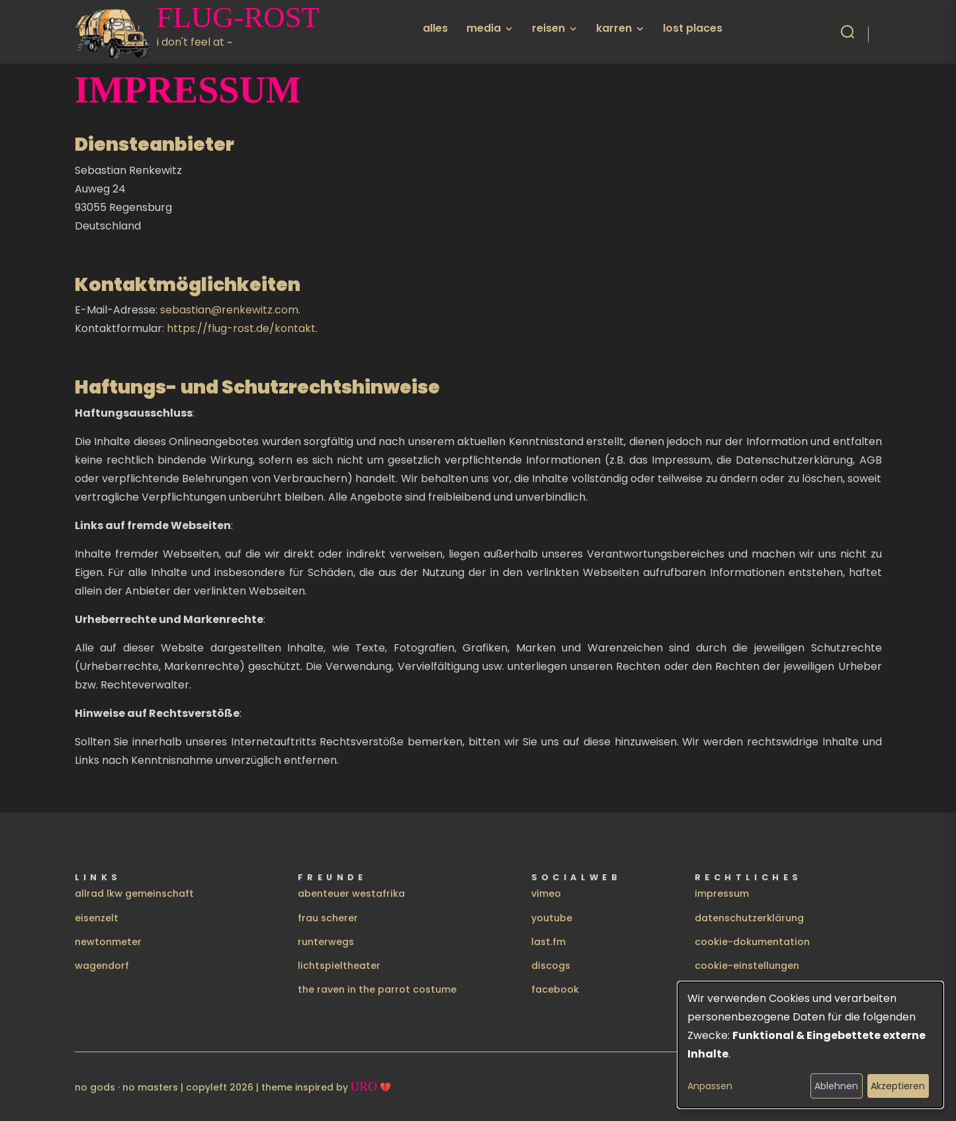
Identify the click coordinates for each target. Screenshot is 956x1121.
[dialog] (810, 1045)
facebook (555, 989)
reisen (548, 28)
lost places (692, 28)
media (483, 28)
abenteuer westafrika (351, 893)
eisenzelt (96, 918)
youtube (551, 918)
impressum (722, 893)
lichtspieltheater (339, 965)
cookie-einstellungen (747, 965)
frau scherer (328, 918)
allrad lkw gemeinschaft (134, 893)
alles (435, 28)
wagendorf (102, 965)
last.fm (548, 941)
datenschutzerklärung (749, 918)
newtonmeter (108, 941)
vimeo (546, 893)
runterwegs (326, 941)
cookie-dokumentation (752, 941)
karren (614, 28)
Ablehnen (836, 1086)
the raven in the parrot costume (377, 989)
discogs (550, 965)
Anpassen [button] (709, 1086)
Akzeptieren (898, 1086)
